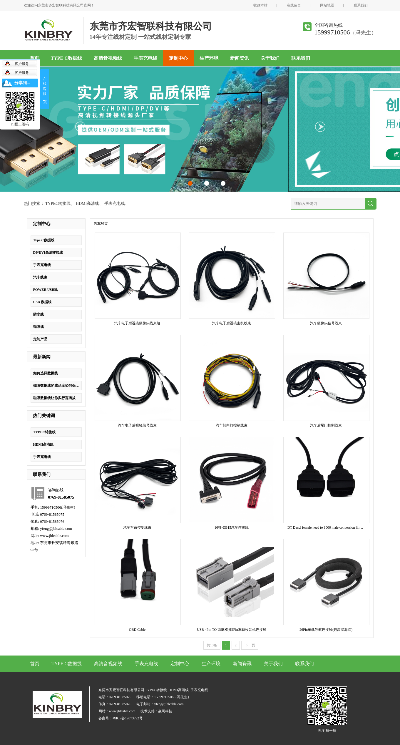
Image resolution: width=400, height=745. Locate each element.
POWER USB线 (45, 290)
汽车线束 (40, 277)
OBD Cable (137, 630)
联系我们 (361, 5)
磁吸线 (38, 327)
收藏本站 (260, 5)
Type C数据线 (44, 240)
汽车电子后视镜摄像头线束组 (137, 323)
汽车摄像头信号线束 (326, 323)
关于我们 (270, 58)
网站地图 (327, 5)
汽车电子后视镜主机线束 (231, 323)
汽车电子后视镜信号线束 (137, 425)
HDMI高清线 (87, 203)
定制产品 (40, 339)
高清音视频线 (108, 58)
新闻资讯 (239, 58)
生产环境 (209, 58)
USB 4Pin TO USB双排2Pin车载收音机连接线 (231, 630)
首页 (34, 58)
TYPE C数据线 (66, 58)
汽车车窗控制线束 (137, 527)
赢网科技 (165, 711)
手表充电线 (145, 58)
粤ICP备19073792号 (128, 718)
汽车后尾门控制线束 (326, 425)
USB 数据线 (42, 302)
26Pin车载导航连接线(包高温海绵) (325, 630)
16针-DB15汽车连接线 (232, 527)
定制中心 (178, 58)
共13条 (212, 645)
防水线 (38, 314)
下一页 (250, 645)
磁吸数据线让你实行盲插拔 (54, 398)
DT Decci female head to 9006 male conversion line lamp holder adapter (338, 527)
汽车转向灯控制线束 (231, 425)
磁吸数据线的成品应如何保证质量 (59, 386)
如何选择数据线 (45, 373)
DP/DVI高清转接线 (48, 252)
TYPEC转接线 (58, 203)
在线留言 (294, 5)
